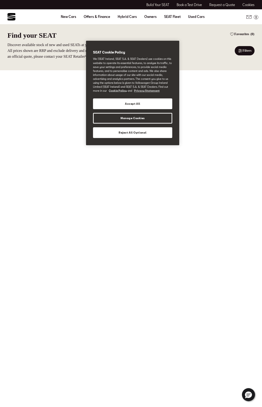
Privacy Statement (147, 90)
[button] (248, 394)
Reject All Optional (133, 132)
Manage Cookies (133, 118)
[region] (132, 93)
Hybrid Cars (127, 17)
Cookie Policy (118, 90)
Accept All (132, 103)
